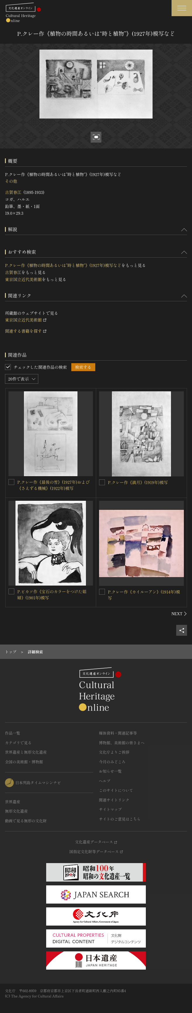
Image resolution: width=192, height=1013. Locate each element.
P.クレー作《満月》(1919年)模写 (138, 482)
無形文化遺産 (16, 811)
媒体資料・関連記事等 (118, 733)
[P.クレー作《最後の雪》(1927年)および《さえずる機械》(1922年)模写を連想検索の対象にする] (11, 482)
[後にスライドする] (179, 614)
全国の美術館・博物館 (24, 762)
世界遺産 (12, 801)
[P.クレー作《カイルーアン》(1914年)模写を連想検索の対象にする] (102, 592)
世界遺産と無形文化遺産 (26, 752)
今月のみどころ (112, 762)
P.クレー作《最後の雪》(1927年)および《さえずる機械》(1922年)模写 (53, 485)
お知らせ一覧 (110, 771)
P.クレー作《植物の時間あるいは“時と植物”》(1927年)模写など (63, 265)
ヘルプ (104, 781)
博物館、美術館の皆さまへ (122, 742)
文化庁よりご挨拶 (114, 752)
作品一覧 (12, 733)
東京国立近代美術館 (23, 279)
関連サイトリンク (114, 800)
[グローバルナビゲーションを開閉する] (182, 8)
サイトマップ (110, 809)
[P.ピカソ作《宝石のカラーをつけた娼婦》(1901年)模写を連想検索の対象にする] (11, 591)
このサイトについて (116, 790)
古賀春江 (13, 192)
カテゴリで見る (18, 742)
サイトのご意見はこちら (120, 819)
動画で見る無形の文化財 (26, 820)
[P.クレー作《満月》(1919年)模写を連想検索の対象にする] (102, 482)
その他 (11, 181)
